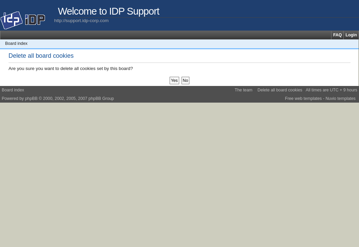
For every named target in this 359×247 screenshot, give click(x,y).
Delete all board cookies (279, 90)
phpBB (31, 98)
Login (351, 35)
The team (243, 90)
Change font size (354, 43)
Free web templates (303, 98)
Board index (16, 43)
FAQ (337, 35)
